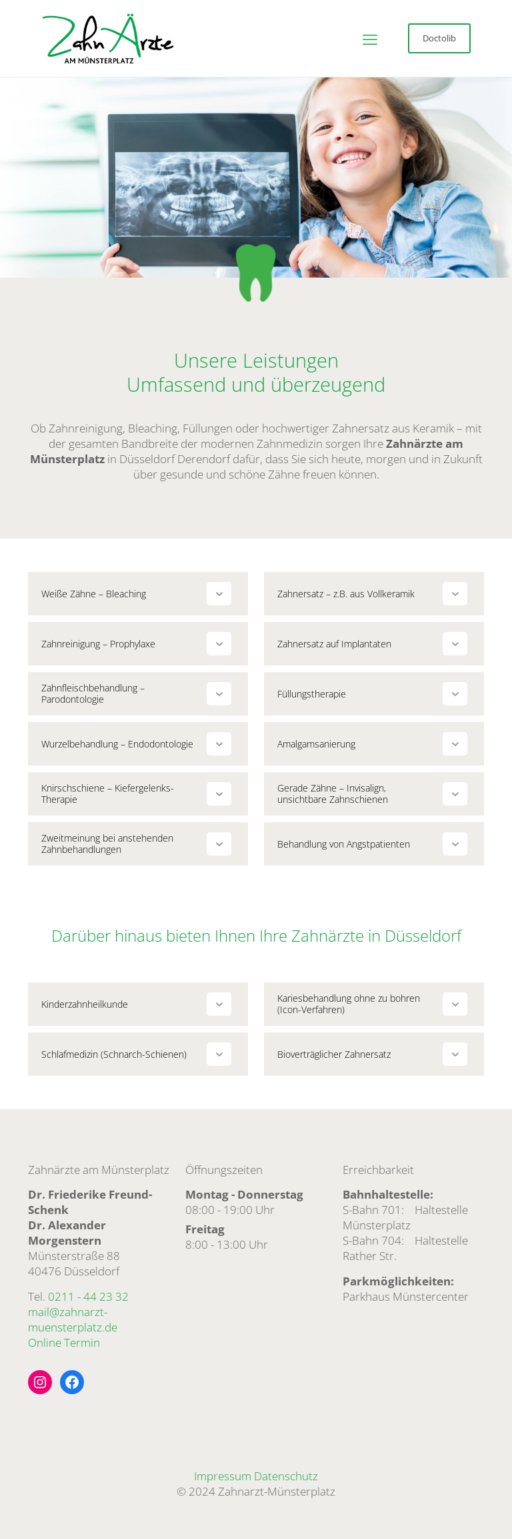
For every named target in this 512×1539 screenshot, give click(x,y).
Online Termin (64, 1342)
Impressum (222, 1476)
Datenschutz (286, 1476)
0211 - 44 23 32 (88, 1296)
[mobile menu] (370, 38)
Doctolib (439, 38)
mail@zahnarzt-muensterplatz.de (72, 1319)
